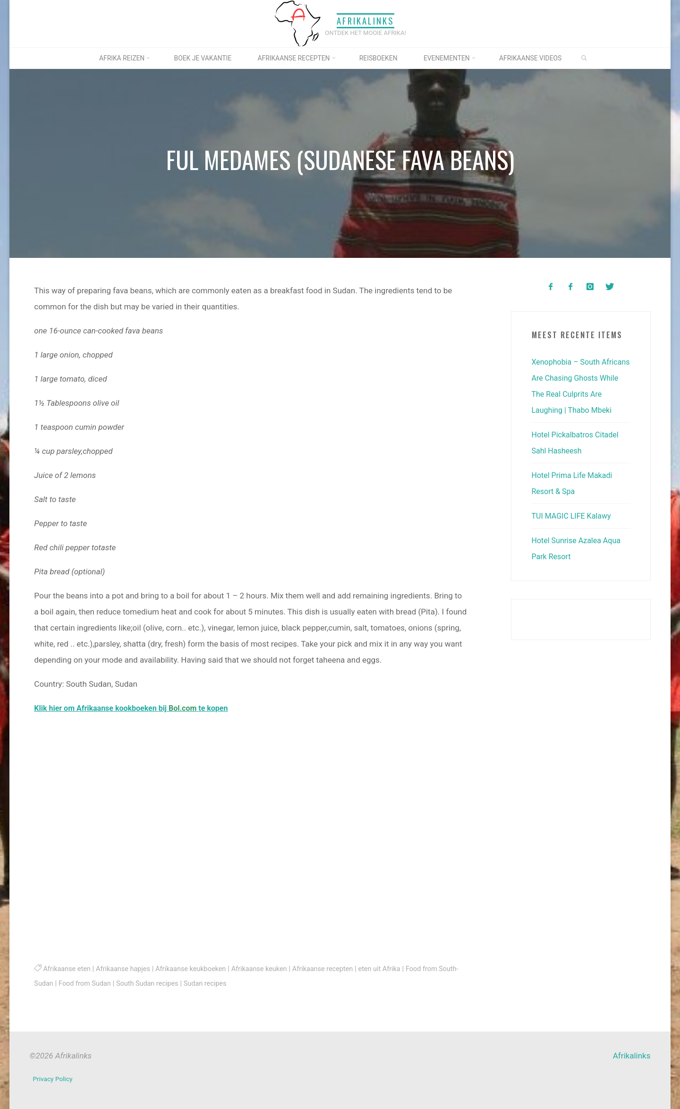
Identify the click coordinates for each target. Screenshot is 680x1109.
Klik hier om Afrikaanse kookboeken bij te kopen (137, 708)
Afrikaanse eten (68, 968)
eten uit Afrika (398, 968)
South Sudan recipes (174, 983)
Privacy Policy (53, 1078)
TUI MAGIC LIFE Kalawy (574, 532)
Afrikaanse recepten (338, 968)
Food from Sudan (108, 983)
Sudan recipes (235, 983)
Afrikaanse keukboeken (199, 968)
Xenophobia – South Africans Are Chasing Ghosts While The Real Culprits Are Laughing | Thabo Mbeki (572, 394)
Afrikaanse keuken (271, 968)
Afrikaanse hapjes (127, 968)
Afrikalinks (365, 20)
